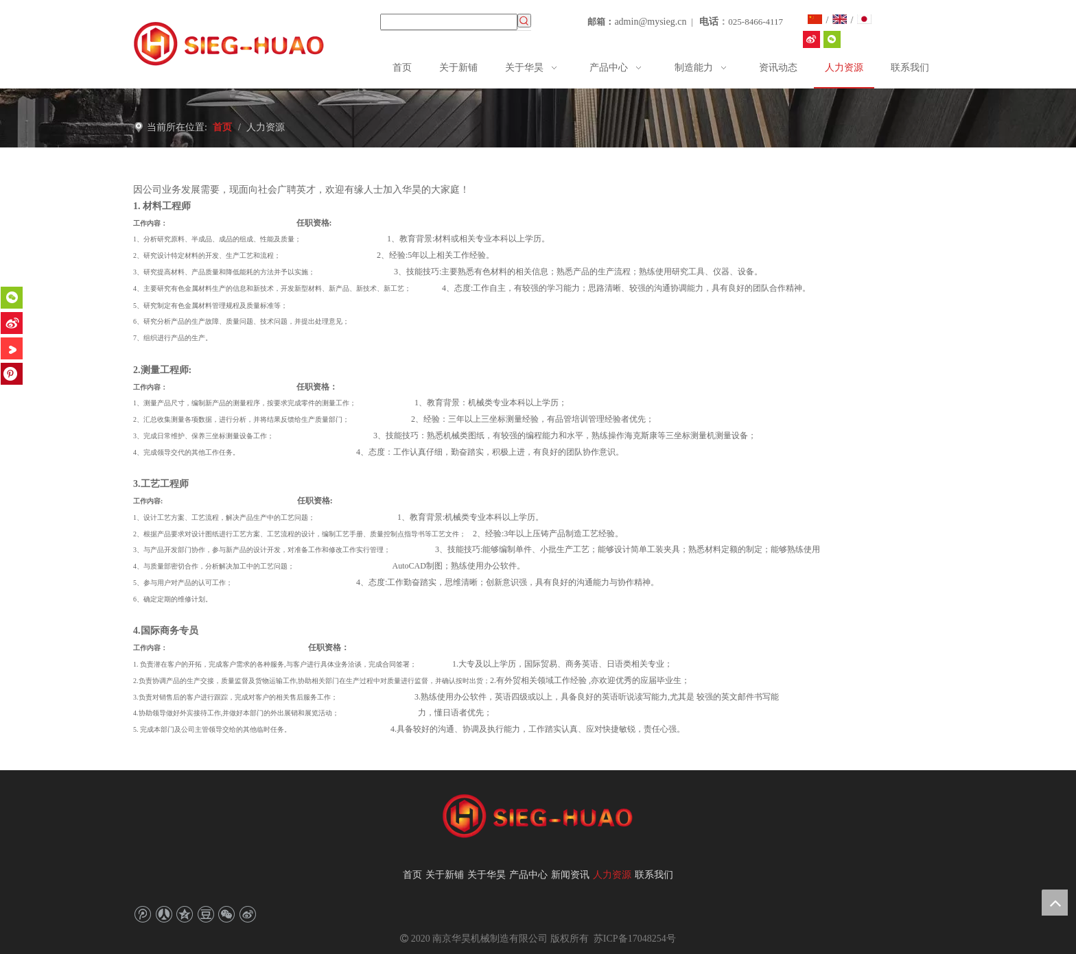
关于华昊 (486, 875)
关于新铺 (444, 875)
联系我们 (654, 875)
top (1055, 903)
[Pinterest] (12, 374)
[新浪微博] (12, 323)
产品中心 (528, 875)
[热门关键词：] (524, 20)
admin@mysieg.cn (650, 21)
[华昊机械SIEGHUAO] (811, 39)
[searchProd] (448, 22)
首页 (412, 875)
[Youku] (12, 348)
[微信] (12, 298)
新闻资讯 (570, 875)
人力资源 (612, 875)
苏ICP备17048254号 (633, 938)
